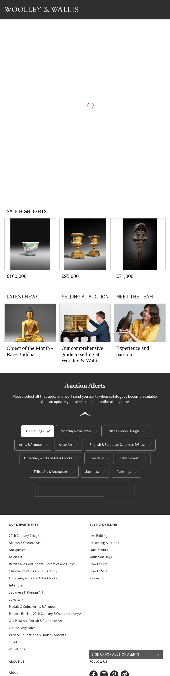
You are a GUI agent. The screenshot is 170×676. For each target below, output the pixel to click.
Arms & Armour (30, 444)
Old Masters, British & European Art (36, 620)
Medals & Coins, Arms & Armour (32, 606)
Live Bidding (98, 535)
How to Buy (98, 563)
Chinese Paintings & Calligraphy (33, 571)
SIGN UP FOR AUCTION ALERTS (126, 653)
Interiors (15, 585)
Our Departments (24, 524)
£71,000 (124, 276)
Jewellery (96, 458)
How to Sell (98, 571)
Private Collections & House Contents (37, 634)
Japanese (92, 471)
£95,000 (70, 276)
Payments (97, 578)
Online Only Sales (22, 627)
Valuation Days (100, 556)
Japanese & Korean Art (26, 592)
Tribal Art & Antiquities (51, 471)
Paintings (123, 471)
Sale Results (98, 549)
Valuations (17, 649)
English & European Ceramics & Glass (117, 444)
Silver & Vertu (130, 458)
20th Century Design (123, 431)
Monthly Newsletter (76, 431)
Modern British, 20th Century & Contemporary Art (46, 613)
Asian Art (66, 444)
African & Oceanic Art (25, 542)
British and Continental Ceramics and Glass (41, 563)
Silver (13, 641)
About (13, 672)
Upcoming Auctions (104, 542)
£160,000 (17, 276)
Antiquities (17, 549)
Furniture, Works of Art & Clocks (48, 458)
